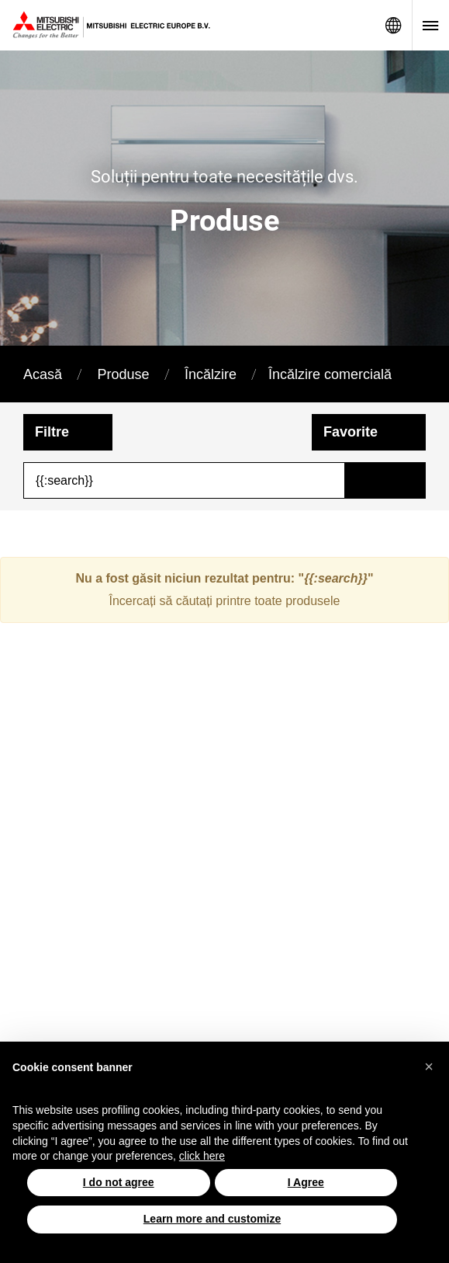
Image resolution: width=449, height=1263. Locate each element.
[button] (428, 1066)
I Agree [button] (306, 1182)
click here (202, 1156)
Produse (123, 374)
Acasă (42, 374)
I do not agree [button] (118, 1182)
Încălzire (211, 374)
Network (393, 25)
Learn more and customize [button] (212, 1219)
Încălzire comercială (330, 374)
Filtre (52, 432)
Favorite (350, 432)
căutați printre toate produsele (258, 600)
